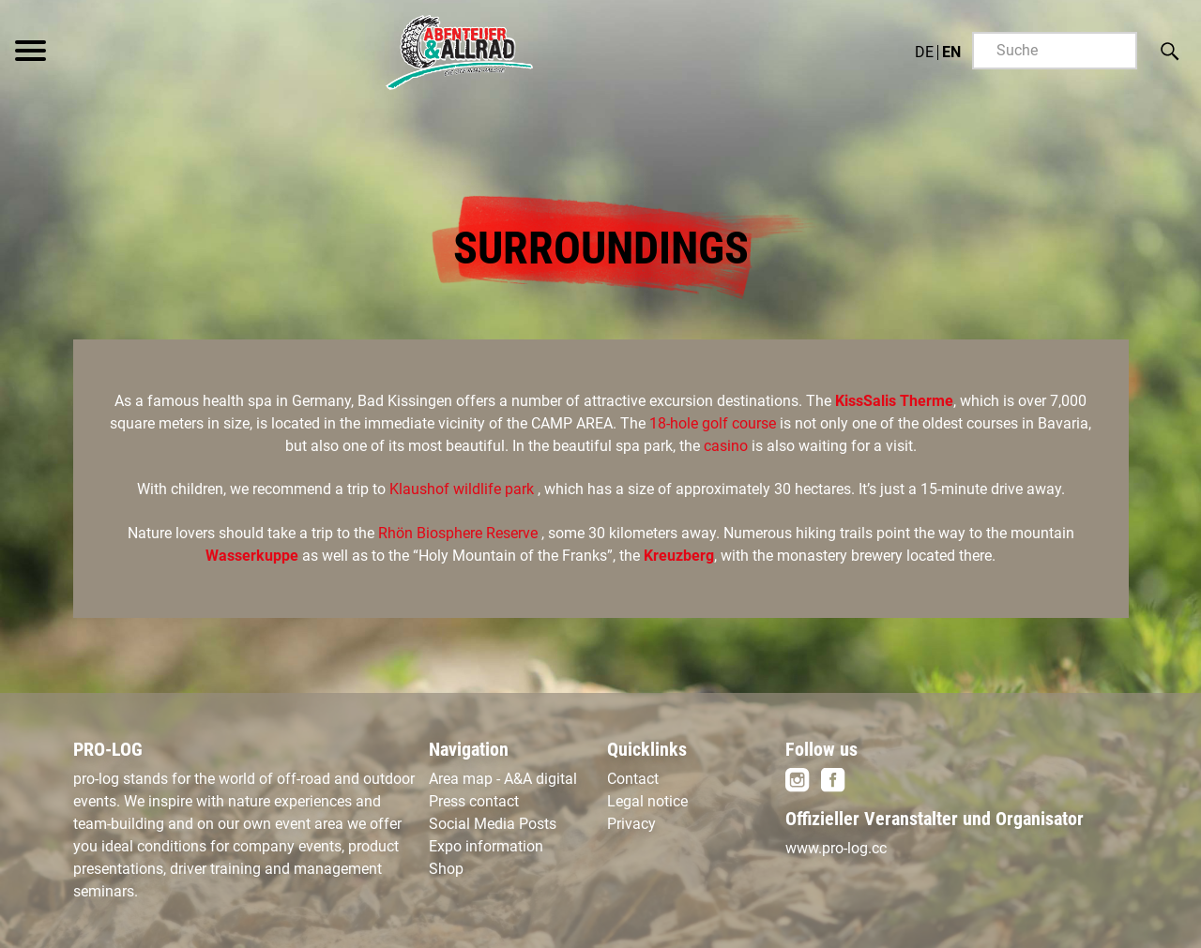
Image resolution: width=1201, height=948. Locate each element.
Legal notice (647, 801)
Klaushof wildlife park (463, 489)
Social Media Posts (492, 824)
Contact (633, 779)
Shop (446, 869)
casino (728, 446)
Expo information (486, 846)
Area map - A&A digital (503, 779)
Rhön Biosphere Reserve (458, 533)
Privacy (631, 824)
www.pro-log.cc (836, 848)
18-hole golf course (714, 423)
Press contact (474, 801)
